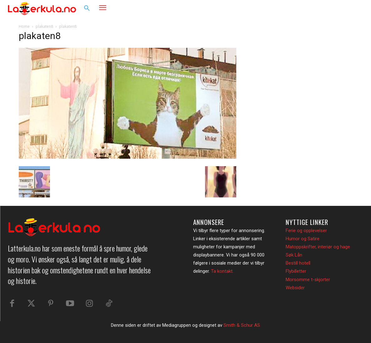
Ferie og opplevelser (306, 230)
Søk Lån (294, 255)
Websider (295, 288)
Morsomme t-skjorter (308, 279)
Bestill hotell (298, 263)
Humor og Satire (302, 238)
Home (24, 26)
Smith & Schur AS (241, 325)
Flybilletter (296, 271)
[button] (86, 8)
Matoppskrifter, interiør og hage (318, 247)
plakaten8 (44, 26)
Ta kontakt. (222, 271)
